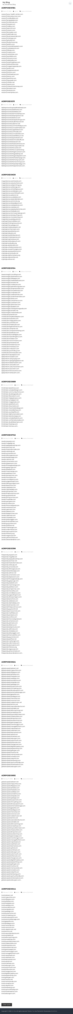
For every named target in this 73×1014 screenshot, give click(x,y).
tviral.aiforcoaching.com (9, 937)
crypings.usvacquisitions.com (11, 251)
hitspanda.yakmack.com (9, 623)
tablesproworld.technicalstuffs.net (12, 140)
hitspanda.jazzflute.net (8, 639)
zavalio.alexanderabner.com (10, 539)
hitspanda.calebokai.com (9, 601)
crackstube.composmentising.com (12, 330)
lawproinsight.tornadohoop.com (12, 290)
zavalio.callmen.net (7, 459)
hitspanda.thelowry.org (9, 647)
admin (16, 11)
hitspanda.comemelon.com (10, 575)
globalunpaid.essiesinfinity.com (11, 748)
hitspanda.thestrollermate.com (11, 563)
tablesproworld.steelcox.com (10, 118)
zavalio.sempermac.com (9, 475)
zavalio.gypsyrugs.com (8, 467)
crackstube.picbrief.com (9, 314)
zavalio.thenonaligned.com (10, 505)
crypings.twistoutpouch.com (10, 241)
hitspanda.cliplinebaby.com (10, 603)
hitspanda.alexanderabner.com (11, 653)
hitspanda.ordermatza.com (10, 643)
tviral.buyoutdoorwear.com (10, 941)
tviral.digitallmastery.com (9, 973)
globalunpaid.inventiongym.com (12, 724)
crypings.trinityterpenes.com (10, 237)
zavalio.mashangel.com (9, 527)
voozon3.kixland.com (8, 90)
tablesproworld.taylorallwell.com (12, 138)
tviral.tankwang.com (8, 987)
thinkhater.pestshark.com (10, 404)
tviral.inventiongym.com (9, 951)
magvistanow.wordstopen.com (11, 191)
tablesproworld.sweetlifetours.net (12, 136)
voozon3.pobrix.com (8, 44)
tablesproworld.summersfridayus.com (14, 126)
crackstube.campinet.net (9, 328)
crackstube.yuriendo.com (9, 322)
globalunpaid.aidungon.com (10, 738)
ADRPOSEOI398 (8, 548)
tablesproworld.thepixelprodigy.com (13, 164)
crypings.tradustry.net (8, 233)
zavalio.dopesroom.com (9, 463)
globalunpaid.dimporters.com (11, 718)
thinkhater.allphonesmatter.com (12, 414)
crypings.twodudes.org (9, 243)
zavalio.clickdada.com (8, 517)
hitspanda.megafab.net (9, 557)
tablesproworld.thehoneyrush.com (12, 160)
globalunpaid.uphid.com (9, 734)
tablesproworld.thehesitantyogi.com (13, 158)
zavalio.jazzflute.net (7, 525)
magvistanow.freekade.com (10, 211)
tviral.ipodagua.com (8, 923)
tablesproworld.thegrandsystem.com (13, 156)
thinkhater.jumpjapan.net (10, 400)
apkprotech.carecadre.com (10, 365)
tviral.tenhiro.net (6, 931)
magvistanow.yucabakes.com (11, 197)
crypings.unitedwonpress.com (11, 247)
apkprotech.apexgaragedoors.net (12, 361)
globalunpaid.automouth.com (11, 740)
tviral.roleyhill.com (7, 985)
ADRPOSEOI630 (8, 175)
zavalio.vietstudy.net (8, 451)
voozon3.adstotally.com (9, 60)
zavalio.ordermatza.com (9, 529)
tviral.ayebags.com (7, 911)
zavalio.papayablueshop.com (10, 445)
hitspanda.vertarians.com (9, 621)
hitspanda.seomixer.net (9, 561)
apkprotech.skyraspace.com (10, 355)
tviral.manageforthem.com (10, 953)
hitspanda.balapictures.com (10, 627)
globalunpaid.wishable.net (10, 708)
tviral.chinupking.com (8, 915)
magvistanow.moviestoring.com (12, 217)
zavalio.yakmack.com (8, 509)
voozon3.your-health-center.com (12, 14)
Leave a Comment (26, 11)
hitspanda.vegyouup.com (9, 649)
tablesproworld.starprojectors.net (12, 116)
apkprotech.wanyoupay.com (10, 359)
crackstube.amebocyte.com (10, 324)
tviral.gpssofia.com (7, 921)
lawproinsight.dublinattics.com (11, 276)
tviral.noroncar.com (7, 927)
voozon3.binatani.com (8, 88)
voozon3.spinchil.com (8, 28)
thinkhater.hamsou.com (9, 426)
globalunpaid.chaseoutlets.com (11, 716)
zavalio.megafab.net (8, 443)
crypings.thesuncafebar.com (10, 221)
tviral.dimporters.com (8, 945)
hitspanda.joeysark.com (9, 555)
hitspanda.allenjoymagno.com (11, 597)
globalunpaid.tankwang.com (11, 760)
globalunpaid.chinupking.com (11, 688)
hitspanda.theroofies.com (9, 591)
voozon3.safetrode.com (9, 34)
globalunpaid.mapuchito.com (11, 670)
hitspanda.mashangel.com (10, 641)
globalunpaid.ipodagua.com (10, 696)
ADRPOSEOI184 (8, 8)
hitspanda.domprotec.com (10, 605)
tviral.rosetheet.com (8, 957)
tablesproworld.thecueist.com (11, 148)
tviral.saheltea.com (7, 901)
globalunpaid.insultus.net (9, 752)
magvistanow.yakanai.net (9, 195)
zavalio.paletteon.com (8, 473)
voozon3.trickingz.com (8, 38)
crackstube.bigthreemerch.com (11, 326)
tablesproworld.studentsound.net (12, 122)
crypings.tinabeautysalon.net (11, 227)
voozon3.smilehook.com (9, 22)
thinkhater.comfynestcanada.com (12, 420)
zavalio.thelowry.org (7, 533)
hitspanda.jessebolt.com (9, 583)
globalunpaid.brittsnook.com (11, 742)
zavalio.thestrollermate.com (10, 449)
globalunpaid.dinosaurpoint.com (12, 690)
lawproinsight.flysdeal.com (10, 306)
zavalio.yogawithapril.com (10, 481)
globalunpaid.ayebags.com (10, 684)
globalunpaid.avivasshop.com (11, 712)
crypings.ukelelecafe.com (9, 245)
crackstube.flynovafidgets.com (11, 334)
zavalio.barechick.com (8, 485)
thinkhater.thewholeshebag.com (12, 408)
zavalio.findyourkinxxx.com (10, 493)
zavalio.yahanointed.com (9, 537)
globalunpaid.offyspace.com (10, 672)
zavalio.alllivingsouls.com (9, 455)
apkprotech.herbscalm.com (10, 373)
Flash (33, 1011)
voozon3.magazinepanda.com (11, 66)
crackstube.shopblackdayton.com (12, 316)
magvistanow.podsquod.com (11, 219)
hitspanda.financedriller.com (10, 635)
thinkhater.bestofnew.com (10, 388)
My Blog (7, 2)
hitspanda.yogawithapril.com (11, 595)
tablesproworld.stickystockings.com (13, 120)
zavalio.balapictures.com (9, 513)
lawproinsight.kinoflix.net (9, 310)
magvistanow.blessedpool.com (11, 203)
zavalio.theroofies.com (8, 477)
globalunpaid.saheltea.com (10, 674)
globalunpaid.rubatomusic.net (11, 702)
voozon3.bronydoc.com (9, 32)
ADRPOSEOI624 (8, 662)
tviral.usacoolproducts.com (10, 933)
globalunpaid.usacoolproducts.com (13, 706)
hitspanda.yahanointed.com (10, 651)
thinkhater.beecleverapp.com (11, 416)
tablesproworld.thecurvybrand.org (12, 150)
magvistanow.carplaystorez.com (12, 205)
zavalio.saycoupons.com (9, 531)
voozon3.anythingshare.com (10, 62)
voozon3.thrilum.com (8, 72)
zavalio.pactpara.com (8, 501)
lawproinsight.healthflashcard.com (13, 280)
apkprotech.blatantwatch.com (11, 363)
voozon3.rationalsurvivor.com (11, 16)
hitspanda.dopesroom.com (10, 577)
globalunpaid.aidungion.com (11, 766)
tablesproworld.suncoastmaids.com (13, 128)
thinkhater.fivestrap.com (9, 424)
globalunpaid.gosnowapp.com (11, 722)
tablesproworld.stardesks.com (11, 112)
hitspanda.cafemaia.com (9, 629)
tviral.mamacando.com (9, 981)
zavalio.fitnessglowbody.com (10, 465)
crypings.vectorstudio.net (9, 253)
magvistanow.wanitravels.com (11, 181)
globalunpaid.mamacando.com (11, 754)
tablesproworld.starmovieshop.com (13, 114)
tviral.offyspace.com (7, 899)
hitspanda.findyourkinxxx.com (11, 607)
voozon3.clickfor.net (8, 82)
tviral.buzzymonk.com (8, 913)
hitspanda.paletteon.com (9, 587)
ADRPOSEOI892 (8, 775)
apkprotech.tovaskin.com (9, 357)
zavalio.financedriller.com (9, 521)
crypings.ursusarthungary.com (11, 249)
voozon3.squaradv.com (9, 80)
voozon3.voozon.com (8, 30)
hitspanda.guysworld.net (9, 609)
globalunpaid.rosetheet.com (10, 730)
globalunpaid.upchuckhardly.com (12, 762)
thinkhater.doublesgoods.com (11, 394)
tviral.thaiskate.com (7, 903)
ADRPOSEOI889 (8, 382)
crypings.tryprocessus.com (10, 239)
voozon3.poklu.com (7, 68)
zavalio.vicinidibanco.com (9, 479)
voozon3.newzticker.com (9, 54)
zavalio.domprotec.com (9, 491)
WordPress (54, 1011)
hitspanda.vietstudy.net (9, 565)
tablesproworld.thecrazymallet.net (12, 146)
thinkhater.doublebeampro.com (12, 422)
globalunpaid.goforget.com (10, 750)
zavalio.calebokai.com (8, 487)
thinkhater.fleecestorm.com (10, 396)
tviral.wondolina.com (8, 907)
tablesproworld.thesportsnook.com (13, 166)
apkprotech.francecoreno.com (11, 371)
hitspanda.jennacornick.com (10, 611)
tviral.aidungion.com (8, 993)
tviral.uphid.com (6, 961)
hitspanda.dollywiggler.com (10, 633)
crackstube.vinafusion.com (10, 349)
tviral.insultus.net (7, 979)
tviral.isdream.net (7, 895)
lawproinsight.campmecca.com (11, 300)
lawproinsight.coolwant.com (10, 302)
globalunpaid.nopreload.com (11, 728)
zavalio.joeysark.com (8, 441)
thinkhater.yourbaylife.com (10, 412)
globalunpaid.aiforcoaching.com (12, 710)
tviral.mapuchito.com (8, 897)
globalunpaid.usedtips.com (10, 678)
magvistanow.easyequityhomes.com (13, 209)
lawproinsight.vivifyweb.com (10, 292)
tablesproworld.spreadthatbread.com (13, 108)
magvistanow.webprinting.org (11, 185)
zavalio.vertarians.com (8, 507)
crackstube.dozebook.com (10, 332)
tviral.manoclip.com (7, 925)
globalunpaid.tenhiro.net (9, 704)
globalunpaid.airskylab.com (10, 682)
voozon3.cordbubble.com (9, 18)
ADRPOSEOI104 (8, 268)
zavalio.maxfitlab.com (8, 499)
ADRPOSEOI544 (8, 889)
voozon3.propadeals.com (9, 20)
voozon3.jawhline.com (8, 78)
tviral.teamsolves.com (8, 959)
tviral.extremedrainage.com (10, 919)
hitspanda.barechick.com (9, 599)
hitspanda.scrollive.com (9, 617)
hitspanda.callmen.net (8, 573)
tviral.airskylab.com (7, 909)
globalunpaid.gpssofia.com (10, 694)
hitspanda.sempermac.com (10, 589)
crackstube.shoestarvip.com (10, 345)
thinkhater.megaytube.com (10, 402)
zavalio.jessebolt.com (8, 469)
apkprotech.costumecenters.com (12, 367)
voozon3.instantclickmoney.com (12, 86)
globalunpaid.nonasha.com (10, 756)
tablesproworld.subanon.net (10, 124)
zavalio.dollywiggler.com (9, 519)
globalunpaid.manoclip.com (10, 698)
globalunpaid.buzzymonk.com (11, 686)
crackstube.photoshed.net (10, 343)
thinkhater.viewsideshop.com (11, 410)
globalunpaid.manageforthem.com (13, 726)
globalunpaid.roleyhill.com (10, 758)
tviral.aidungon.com (8, 965)
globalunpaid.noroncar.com (10, 700)
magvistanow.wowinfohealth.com (12, 193)
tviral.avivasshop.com (8, 939)
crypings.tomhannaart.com (10, 229)
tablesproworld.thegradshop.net (12, 154)
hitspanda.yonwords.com (9, 567)
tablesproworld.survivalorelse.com (12, 134)
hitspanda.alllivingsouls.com (10, 569)
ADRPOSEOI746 (8, 435)
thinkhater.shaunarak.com (10, 406)
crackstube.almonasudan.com (11, 353)
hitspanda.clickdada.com (9, 631)
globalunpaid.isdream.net (10, 668)
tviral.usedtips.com (7, 905)
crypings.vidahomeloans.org (10, 255)
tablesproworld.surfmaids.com (11, 132)
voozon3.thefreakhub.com (10, 74)
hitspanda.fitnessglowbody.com (12, 579)
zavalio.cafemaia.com (8, 515)
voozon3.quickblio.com (9, 56)
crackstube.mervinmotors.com (11, 340)
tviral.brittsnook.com (8, 969)
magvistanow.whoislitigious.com (12, 189)
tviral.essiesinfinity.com (9, 975)
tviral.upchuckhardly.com (9, 989)
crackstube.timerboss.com (10, 347)
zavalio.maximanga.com (9, 471)
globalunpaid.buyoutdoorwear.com (13, 714)
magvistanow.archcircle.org (10, 201)
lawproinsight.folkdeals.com (10, 278)
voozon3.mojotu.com (8, 52)
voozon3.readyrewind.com (10, 70)
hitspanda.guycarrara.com (10, 637)
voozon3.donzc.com (8, 76)
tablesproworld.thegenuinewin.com (13, 152)
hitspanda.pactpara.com (9, 615)
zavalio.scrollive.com (8, 503)
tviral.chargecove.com (8, 971)
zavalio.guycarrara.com (8, 523)
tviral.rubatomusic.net (8, 929)
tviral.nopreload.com (8, 955)
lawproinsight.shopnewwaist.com (12, 288)
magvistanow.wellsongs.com (11, 187)
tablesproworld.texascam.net (11, 142)
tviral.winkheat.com (7, 963)
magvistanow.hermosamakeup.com (13, 213)
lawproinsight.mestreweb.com (11, 312)
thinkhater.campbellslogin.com (11, 390)
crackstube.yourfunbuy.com (10, 351)
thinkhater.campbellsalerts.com (12, 418)
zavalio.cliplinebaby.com (9, 489)
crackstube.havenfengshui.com (11, 336)
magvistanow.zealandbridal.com (12, 199)
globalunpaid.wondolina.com (11, 680)
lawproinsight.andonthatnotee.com (13, 296)
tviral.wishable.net (7, 935)
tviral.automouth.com (8, 967)
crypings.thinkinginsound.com (11, 223)
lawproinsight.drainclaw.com (11, 304)
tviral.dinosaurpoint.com (9, 917)
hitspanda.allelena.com (9, 625)
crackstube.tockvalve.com (9, 318)
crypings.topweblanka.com (10, 231)
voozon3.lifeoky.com (8, 50)
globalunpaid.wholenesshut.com (12, 764)
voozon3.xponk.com (8, 84)
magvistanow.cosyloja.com (10, 207)
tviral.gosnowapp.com (8, 949)
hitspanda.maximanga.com (10, 585)
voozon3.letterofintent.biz (9, 64)
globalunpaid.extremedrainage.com (13, 692)
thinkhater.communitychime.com (12, 392)
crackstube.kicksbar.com (9, 338)
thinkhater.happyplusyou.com (11, 398)
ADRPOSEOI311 (8, 101)
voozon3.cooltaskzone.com (10, 48)
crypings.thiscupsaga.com (10, 225)
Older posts (6, 1005)
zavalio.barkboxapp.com (9, 457)
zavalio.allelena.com (8, 511)
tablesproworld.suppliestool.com (12, 130)
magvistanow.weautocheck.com (12, 183)
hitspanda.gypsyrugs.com (10, 581)
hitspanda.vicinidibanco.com (10, 593)
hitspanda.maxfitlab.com (9, 613)
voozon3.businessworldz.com (11, 36)
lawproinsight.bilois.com (9, 298)
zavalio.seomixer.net (8, 447)
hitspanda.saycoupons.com (10, 645)
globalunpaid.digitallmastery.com (12, 746)
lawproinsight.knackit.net (9, 282)
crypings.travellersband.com (10, 235)
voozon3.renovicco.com (9, 58)
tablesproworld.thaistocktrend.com (13, 144)
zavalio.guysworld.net (8, 495)
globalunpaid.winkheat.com (10, 736)
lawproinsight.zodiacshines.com (12, 294)
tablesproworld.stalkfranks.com (11, 110)
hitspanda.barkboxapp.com (10, 571)
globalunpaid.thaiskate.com (10, 676)
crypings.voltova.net (8, 259)
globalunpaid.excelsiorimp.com (11, 720)
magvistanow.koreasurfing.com (11, 215)
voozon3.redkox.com (8, 26)
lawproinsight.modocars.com (11, 284)
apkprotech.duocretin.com (10, 369)
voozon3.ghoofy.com (8, 40)
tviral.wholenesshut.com (9, 991)
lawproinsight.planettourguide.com (13, 286)
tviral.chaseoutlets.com (9, 943)
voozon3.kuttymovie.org (9, 42)
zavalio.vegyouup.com (8, 535)
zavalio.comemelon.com (9, 461)
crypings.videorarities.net (9, 257)
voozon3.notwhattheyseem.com (12, 46)
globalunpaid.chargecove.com (11, 744)
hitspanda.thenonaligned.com (11, 619)
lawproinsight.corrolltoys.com (11, 274)
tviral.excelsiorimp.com (9, 947)
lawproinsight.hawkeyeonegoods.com (14, 308)
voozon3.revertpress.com (9, 92)
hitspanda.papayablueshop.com (12, 559)
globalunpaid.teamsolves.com (11, 732)
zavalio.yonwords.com (8, 453)
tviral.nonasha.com (7, 983)
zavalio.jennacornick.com (9, 497)
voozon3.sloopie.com (8, 24)
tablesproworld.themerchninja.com (13, 162)
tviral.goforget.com (7, 977)
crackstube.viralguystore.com (11, 320)
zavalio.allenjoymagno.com (10, 483)
